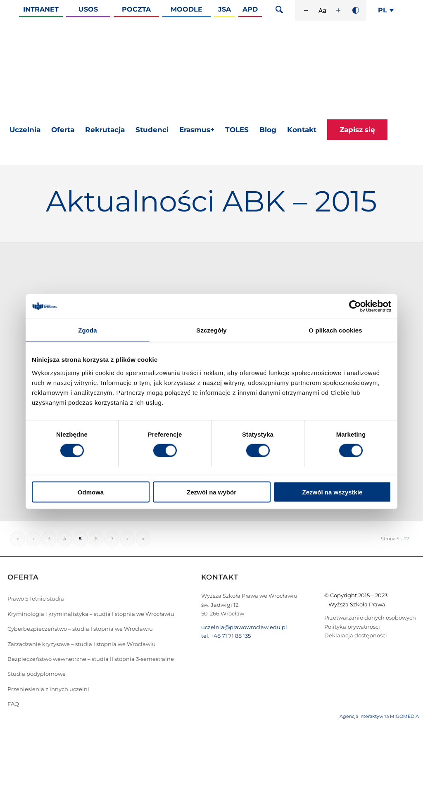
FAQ (13, 704)
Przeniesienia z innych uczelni (48, 689)
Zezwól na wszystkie (332, 491)
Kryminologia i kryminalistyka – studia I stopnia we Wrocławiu (90, 614)
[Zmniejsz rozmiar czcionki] (306, 10)
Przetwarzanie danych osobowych (370, 617)
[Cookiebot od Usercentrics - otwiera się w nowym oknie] (355, 306)
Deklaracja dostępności (355, 635)
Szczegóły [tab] (211, 330)
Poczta (136, 9)
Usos (88, 9)
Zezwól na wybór (211, 491)
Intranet (41, 9)
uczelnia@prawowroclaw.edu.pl (244, 627)
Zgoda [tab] (87, 330)
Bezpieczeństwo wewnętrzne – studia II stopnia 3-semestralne (90, 659)
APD (250, 9)
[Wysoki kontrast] (355, 10)
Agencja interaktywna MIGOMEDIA (379, 716)
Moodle (186, 9)
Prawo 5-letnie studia (35, 598)
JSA (224, 9)
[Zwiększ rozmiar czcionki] (338, 10)
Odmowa (91, 491)
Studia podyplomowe (36, 673)
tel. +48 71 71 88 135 (226, 635)
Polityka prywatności (352, 626)
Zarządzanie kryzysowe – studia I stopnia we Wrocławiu (81, 644)
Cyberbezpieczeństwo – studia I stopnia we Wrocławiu (80, 628)
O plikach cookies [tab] (335, 330)
